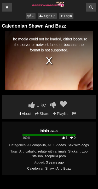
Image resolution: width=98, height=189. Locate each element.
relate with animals (52, 151)
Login (66, 16)
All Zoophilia (36, 145)
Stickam (74, 151)
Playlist (60, 114)
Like (37, 105)
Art (21, 151)
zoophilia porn (55, 156)
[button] (31, 16)
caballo (31, 151)
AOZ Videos (57, 145)
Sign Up (47, 16)
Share (42, 114)
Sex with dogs (78, 145)
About (25, 114)
